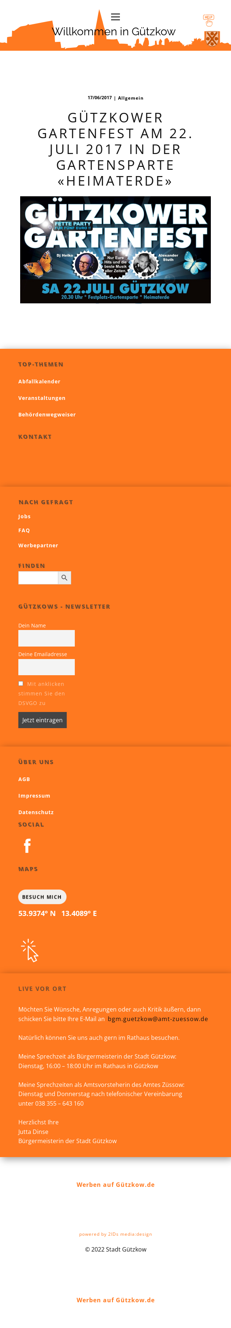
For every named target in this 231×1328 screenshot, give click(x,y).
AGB (24, 779)
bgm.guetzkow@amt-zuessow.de (158, 1019)
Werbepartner (38, 545)
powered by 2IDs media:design (115, 1234)
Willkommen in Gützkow (114, 31)
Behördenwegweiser (47, 414)
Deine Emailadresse (42, 654)
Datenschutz (36, 812)
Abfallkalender (39, 381)
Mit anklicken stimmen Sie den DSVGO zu (41, 693)
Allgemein (131, 98)
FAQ (24, 530)
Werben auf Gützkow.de (116, 1185)
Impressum (34, 795)
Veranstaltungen (42, 397)
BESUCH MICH (41, 897)
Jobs (24, 516)
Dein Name (32, 625)
